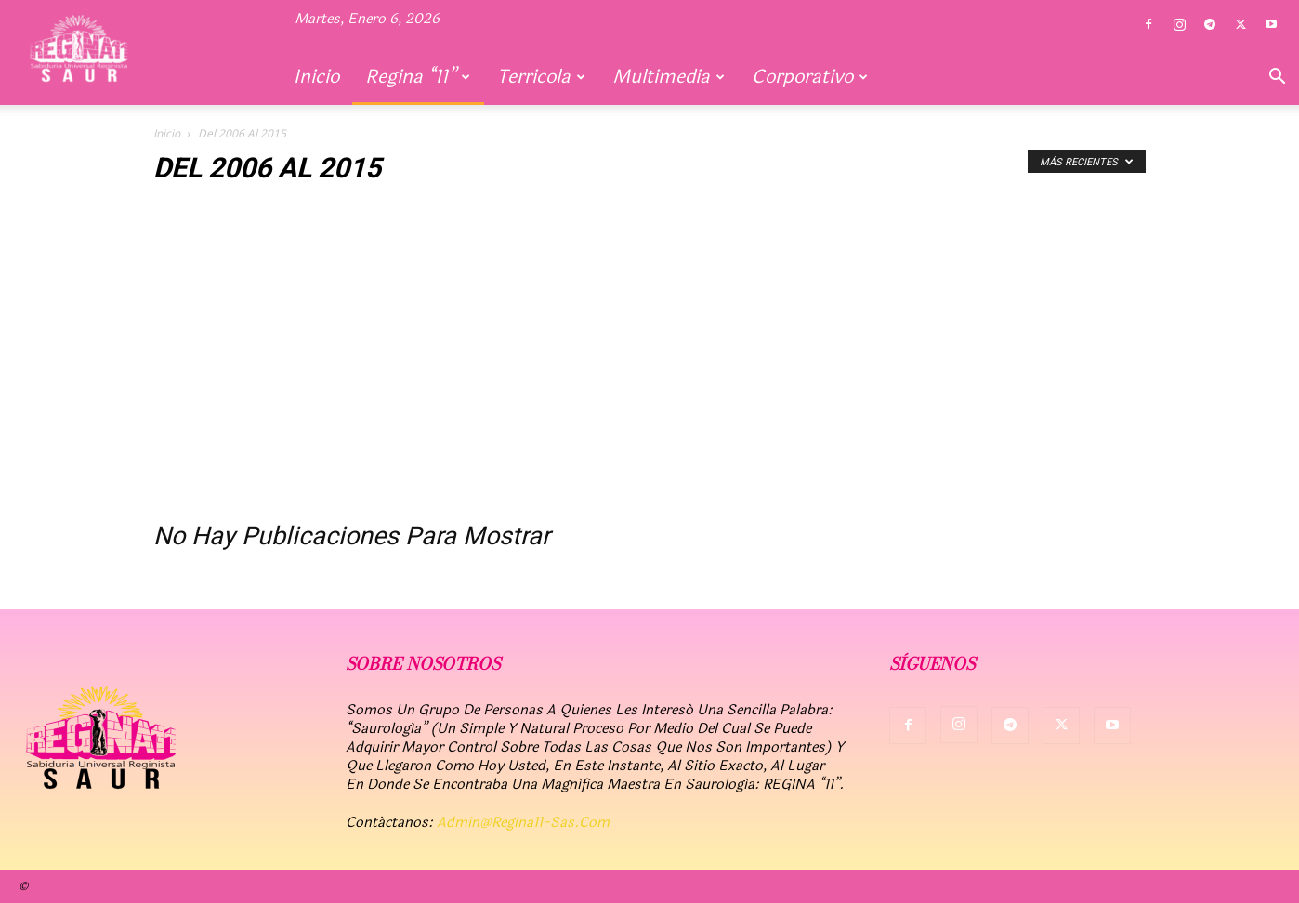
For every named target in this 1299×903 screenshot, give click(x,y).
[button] (1276, 78)
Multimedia (668, 76)
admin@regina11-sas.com (523, 822)
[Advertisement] (649, 360)
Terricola (541, 76)
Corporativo (810, 76)
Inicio (316, 76)
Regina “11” (417, 76)
